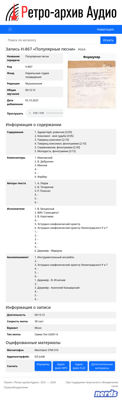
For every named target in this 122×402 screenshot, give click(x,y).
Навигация (105, 29)
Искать (108, 40)
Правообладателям (16, 387)
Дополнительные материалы (102, 366)
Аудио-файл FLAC (79, 366)
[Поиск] (53, 40)
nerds (114, 386)
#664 (81, 49)
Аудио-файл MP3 (61, 366)
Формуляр (43, 364)
